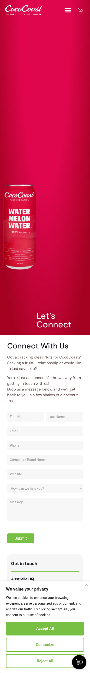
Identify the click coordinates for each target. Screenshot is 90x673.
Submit (21, 538)
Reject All (45, 661)
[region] (45, 627)
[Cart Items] (81, 10)
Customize (45, 644)
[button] (67, 10)
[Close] (86, 585)
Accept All (45, 628)
